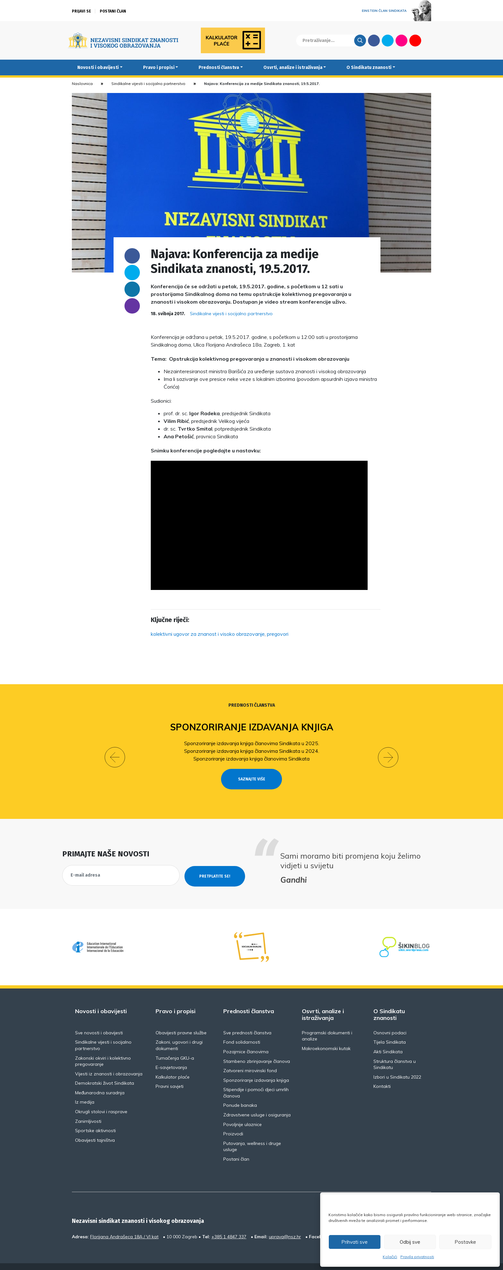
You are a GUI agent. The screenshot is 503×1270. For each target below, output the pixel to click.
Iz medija (84, 1090)
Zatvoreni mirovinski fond (250, 1059)
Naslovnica (82, 83)
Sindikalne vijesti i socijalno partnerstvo (148, 83)
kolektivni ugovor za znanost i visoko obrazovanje (208, 634)
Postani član (113, 11)
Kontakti (382, 1075)
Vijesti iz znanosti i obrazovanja (108, 1062)
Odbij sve (410, 1242)
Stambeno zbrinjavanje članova (256, 1049)
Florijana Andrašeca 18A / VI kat (124, 1225)
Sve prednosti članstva (247, 1021)
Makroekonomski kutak (326, 1037)
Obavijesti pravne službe (181, 1021)
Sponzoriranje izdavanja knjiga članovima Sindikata (251, 758)
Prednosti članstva (219, 67)
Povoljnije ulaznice (242, 1112)
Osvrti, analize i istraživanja (292, 67)
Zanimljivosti (88, 1109)
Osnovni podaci (389, 1021)
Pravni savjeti (169, 1075)
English (429, 40)
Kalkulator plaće (173, 1065)
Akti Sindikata (388, 1040)
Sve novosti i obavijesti (99, 1021)
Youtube (415, 40)
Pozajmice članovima (246, 1040)
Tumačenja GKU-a (175, 1046)
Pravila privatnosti (417, 1256)
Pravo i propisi (159, 67)
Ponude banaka (240, 1094)
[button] (115, 751)
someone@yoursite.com (132, 306)
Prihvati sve (354, 1242)
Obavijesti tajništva (95, 1128)
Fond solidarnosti (241, 1030)
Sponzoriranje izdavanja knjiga (251, 727)
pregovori (277, 634)
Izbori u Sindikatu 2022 (397, 1065)
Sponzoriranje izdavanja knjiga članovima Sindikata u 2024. (251, 751)
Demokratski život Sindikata (104, 1071)
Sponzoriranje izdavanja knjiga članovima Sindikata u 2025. (251, 743)
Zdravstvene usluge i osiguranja (257, 1103)
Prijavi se (81, 11)
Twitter (388, 40)
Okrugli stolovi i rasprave (101, 1100)
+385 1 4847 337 (228, 1225)
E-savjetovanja (171, 1056)
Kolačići (390, 1256)
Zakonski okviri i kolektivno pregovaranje (103, 1049)
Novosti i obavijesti (98, 67)
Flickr (401, 40)
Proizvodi (233, 1122)
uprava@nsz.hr (285, 1225)
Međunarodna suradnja (99, 1081)
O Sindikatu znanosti (368, 67)
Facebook (374, 40)
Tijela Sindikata (389, 1030)
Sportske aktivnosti (95, 1119)
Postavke (465, 1242)
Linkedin (132, 289)
